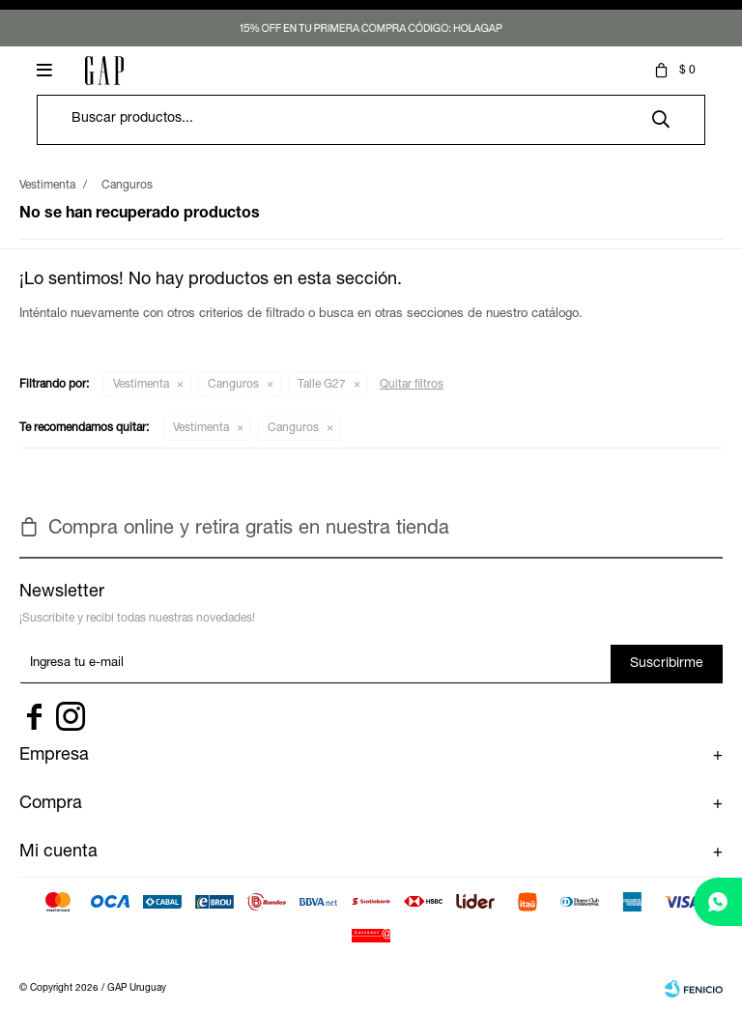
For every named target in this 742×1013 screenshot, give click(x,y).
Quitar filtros (411, 385)
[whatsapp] (718, 902)
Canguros (233, 385)
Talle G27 (322, 385)
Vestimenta (141, 385)
